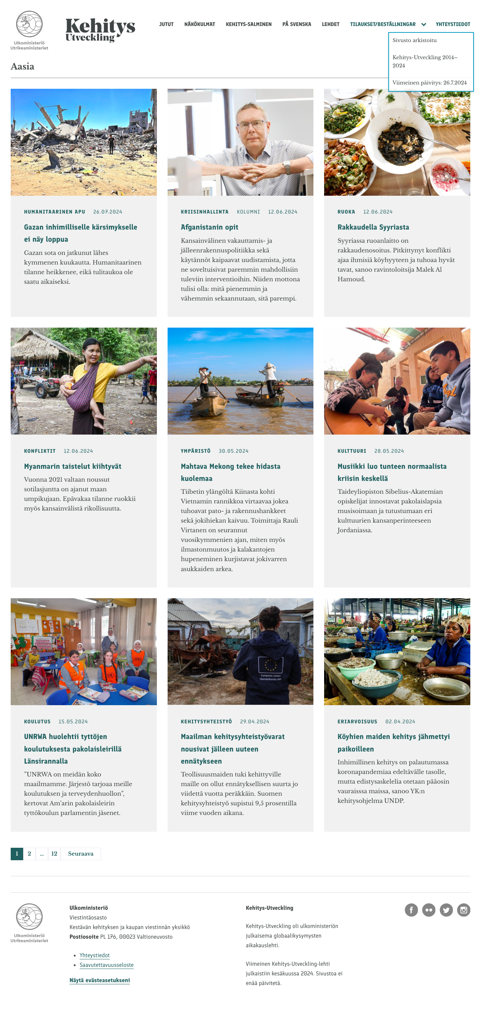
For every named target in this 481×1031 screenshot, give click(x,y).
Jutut (166, 24)
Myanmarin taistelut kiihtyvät (73, 466)
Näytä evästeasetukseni (100, 980)
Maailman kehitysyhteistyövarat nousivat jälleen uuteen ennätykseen (233, 748)
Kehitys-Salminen (249, 24)
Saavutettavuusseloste (107, 965)
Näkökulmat (199, 24)
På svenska (296, 24)
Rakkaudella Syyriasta (373, 227)
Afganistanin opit (209, 227)
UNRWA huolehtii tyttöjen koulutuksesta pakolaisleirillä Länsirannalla (73, 748)
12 (54, 854)
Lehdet (330, 24)
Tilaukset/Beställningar (383, 24)
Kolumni (248, 212)
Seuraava (80, 854)
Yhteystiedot (453, 24)
